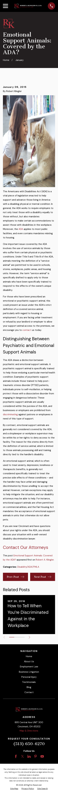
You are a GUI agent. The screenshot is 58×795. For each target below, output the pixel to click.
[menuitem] (14, 789)
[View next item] (29, 637)
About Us (29, 661)
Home (29, 656)
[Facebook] (15, 756)
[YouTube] (42, 756)
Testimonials (29, 682)
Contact (29, 692)
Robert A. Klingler (45, 559)
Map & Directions (29, 730)
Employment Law (29, 666)
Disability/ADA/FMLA (28, 566)
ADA (21, 229)
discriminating (10, 414)
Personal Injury (29, 677)
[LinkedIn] (29, 756)
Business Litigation (29, 671)
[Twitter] (22, 756)
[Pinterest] (35, 756)
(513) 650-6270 (29, 743)
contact (26, 330)
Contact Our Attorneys (25, 547)
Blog (29, 687)
